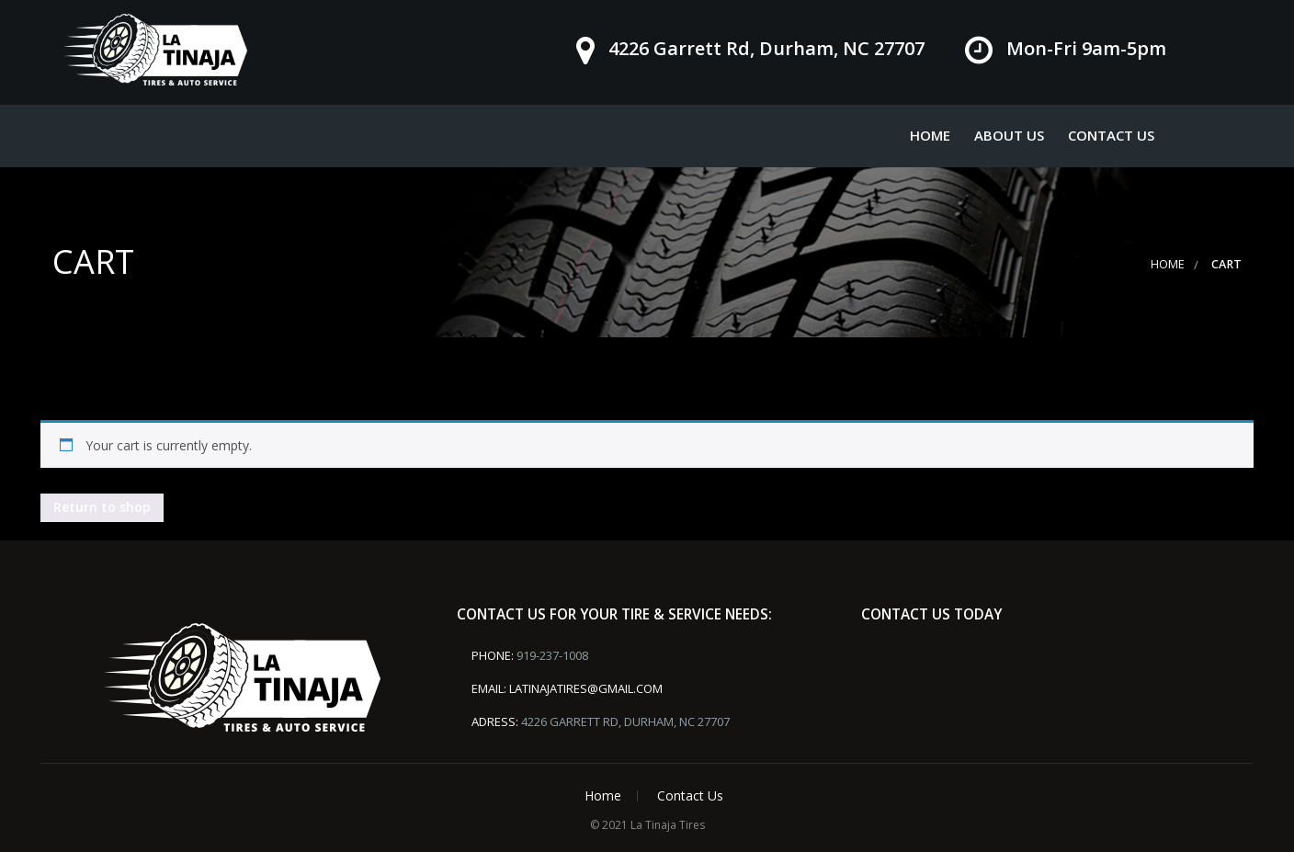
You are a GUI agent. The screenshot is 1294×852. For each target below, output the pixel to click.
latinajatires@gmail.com (586, 688)
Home (930, 135)
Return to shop (102, 507)
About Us (1009, 135)
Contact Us (1111, 135)
